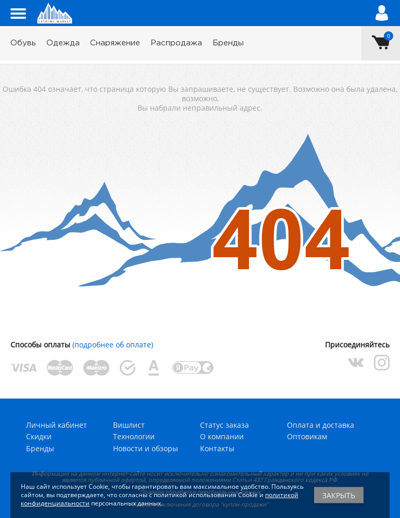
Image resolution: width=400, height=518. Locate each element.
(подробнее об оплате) (112, 345)
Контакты (217, 448)
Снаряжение (115, 43)
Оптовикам (307, 436)
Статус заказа (224, 425)
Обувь (23, 43)
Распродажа (176, 43)
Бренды (228, 43)
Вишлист (129, 425)
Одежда (63, 43)
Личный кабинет (56, 425)
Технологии (134, 436)
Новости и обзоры (145, 448)
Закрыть (338, 495)
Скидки (39, 436)
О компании (222, 436)
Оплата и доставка (320, 425)
